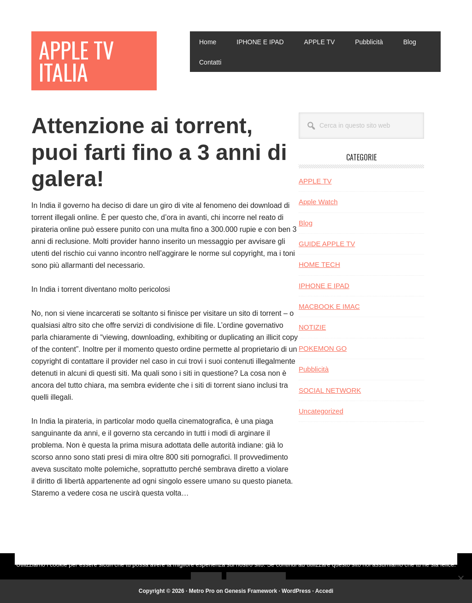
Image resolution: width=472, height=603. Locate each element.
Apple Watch (318, 202)
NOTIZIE (312, 327)
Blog (306, 223)
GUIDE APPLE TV (327, 244)
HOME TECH (319, 264)
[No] (460, 578)
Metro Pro (202, 591)
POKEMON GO (323, 348)
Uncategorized (321, 411)
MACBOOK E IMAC (329, 306)
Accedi (324, 591)
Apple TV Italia (76, 60)
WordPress (296, 591)
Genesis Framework (250, 591)
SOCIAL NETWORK (330, 390)
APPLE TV (315, 181)
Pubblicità (314, 369)
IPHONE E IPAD (324, 286)
